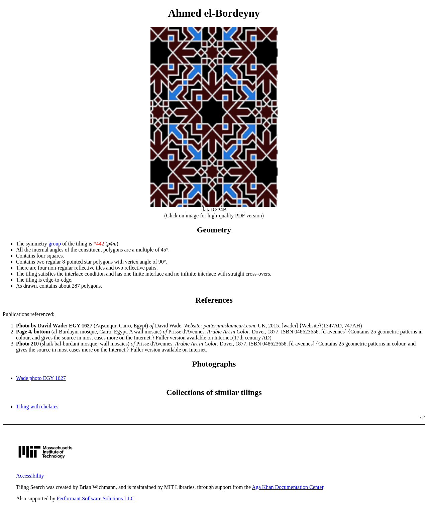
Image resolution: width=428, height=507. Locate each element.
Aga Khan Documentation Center (287, 487)
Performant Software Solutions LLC (95, 498)
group (54, 243)
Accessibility (30, 476)
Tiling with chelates (37, 406)
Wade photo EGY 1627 (41, 378)
